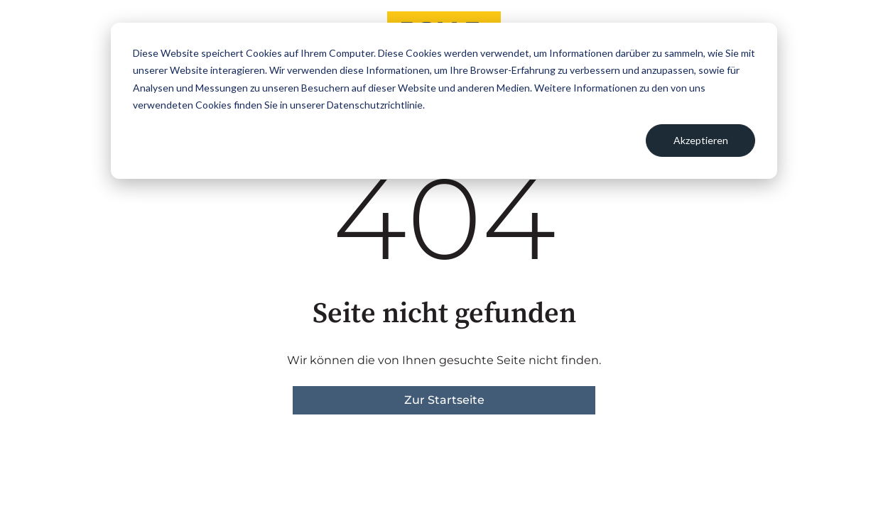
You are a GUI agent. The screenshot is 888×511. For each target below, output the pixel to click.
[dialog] (444, 101)
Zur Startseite (444, 400)
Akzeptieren (700, 140)
